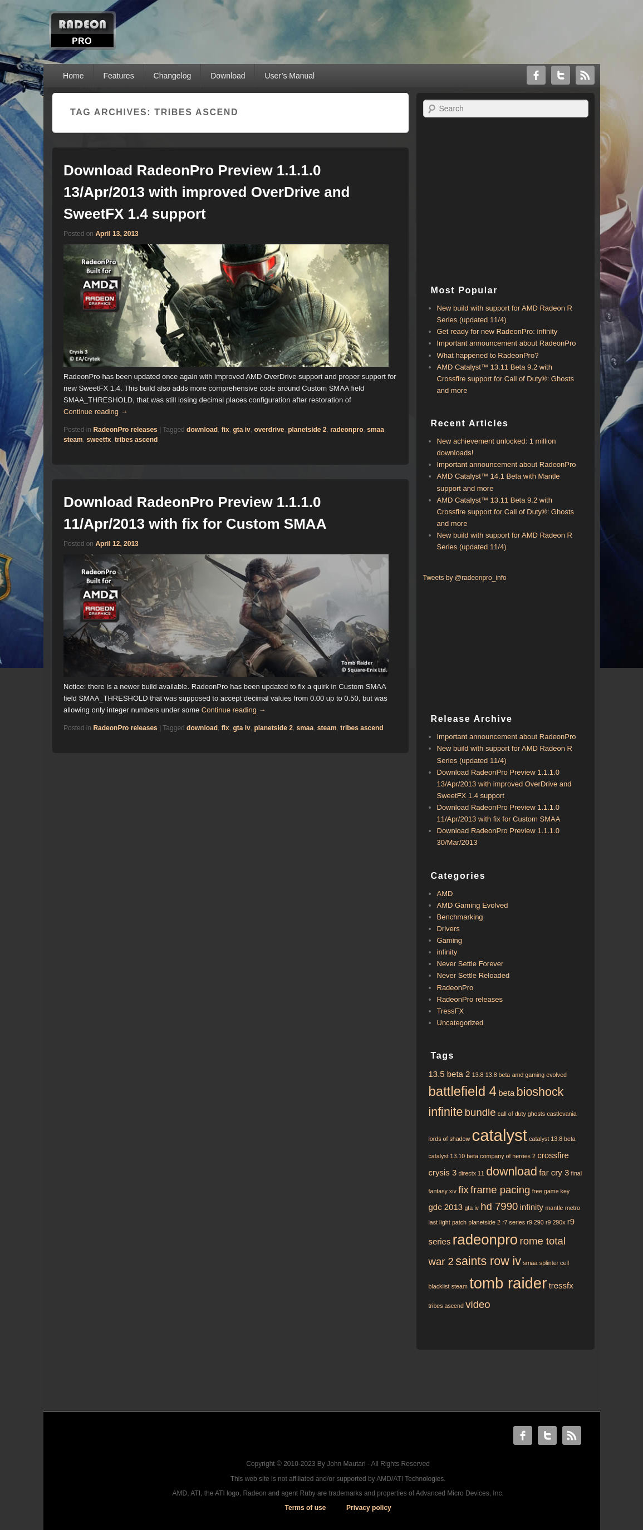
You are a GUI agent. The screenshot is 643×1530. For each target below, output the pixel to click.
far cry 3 (554, 1172)
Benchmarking (460, 917)
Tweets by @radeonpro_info (465, 578)
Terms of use (305, 1508)
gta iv (241, 430)
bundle (480, 1112)
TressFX (450, 1011)
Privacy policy (368, 1508)
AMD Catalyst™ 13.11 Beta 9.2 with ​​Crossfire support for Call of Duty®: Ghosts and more (506, 379)
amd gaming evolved (539, 1074)
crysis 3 (443, 1172)
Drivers (448, 928)
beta (506, 1093)
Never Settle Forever (470, 964)
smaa (375, 430)
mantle (554, 1207)
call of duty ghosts (521, 1113)
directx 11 (471, 1173)
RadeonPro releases (125, 430)
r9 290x (556, 1222)
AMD (445, 893)
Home (73, 75)
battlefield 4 (463, 1091)
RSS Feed (585, 75)
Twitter (560, 75)
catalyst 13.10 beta (453, 1156)
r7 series (513, 1222)
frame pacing (500, 1190)
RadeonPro (455, 987)
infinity (447, 952)
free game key (551, 1191)
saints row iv (488, 1261)
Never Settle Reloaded (473, 975)
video (477, 1304)
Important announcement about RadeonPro (506, 343)
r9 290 (535, 1222)
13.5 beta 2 (449, 1074)
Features (118, 75)
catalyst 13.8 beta (552, 1138)
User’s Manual (289, 75)
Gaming (450, 940)
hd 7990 (499, 1206)
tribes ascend (136, 440)
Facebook (536, 75)
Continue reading (95, 411)
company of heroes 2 (508, 1156)
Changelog (173, 75)
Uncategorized (460, 1023)
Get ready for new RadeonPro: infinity (497, 331)
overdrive (269, 430)
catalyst (499, 1135)
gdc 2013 (446, 1207)
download (202, 430)
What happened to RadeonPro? (488, 355)
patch (459, 1222)
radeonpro (346, 430)
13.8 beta (497, 1074)
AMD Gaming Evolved (472, 905)
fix (225, 430)
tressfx (561, 1285)
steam (73, 440)
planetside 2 (307, 430)
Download (227, 75)
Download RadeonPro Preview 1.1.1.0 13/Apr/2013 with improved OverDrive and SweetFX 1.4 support (206, 192)
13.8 (478, 1074)
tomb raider (508, 1283)
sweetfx (98, 440)
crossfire (553, 1155)
